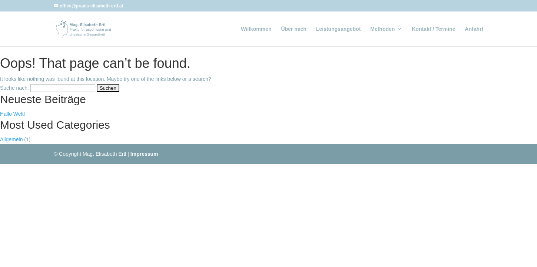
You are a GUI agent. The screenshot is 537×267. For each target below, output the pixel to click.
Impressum (144, 154)
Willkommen (256, 29)
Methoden (382, 29)
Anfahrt (474, 29)
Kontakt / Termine (433, 29)
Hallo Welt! (12, 114)
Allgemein (11, 139)
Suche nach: (14, 88)
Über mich (293, 29)
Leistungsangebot (338, 29)
